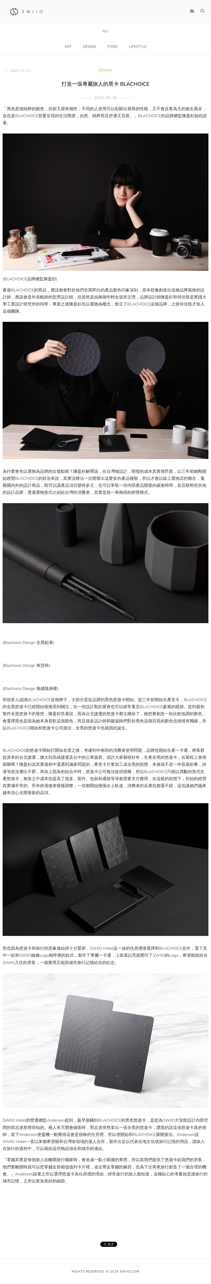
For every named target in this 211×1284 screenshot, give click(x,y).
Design (89, 46)
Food (113, 46)
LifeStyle (138, 46)
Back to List (21, 71)
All (105, 31)
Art (67, 46)
